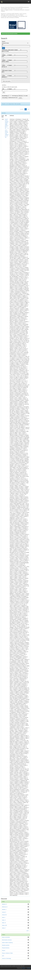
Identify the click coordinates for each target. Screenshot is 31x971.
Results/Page (5, 95)
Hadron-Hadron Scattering (7, 942)
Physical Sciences (5, 947)
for (2, 44)
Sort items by (15, 95)
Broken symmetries (6, 937)
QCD (3, 955)
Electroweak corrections (7, 939)
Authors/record (11, 97)
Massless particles (5, 945)
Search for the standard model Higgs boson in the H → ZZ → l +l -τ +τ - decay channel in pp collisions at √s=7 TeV (7, 128)
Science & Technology (6, 958)
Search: (3, 41)
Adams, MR (4, 925)
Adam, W (4, 922)
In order (26, 95)
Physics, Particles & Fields (7, 953)
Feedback (29, 968)
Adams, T (4, 928)
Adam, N (4, 920)
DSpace (23, 968)
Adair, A (3, 917)
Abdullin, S (4, 909)
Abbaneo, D (4, 904)
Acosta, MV (4, 914)
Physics (3, 950)
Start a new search (6, 81)
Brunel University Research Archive (9, 33)
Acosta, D (4, 912)
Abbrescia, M (4, 906)
